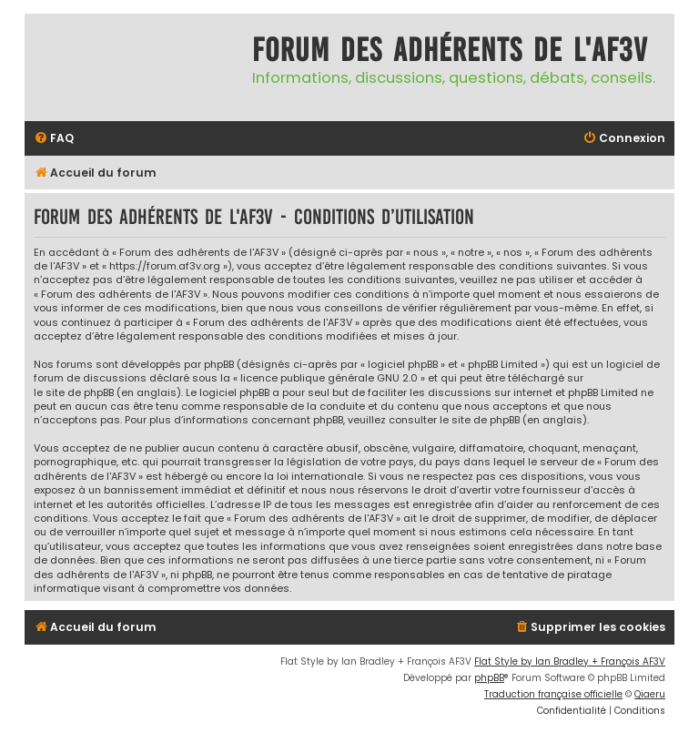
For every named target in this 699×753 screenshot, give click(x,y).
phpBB (489, 678)
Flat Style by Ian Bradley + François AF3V (569, 661)
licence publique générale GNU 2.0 (329, 378)
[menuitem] (54, 139)
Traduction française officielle (553, 694)
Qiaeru (649, 694)
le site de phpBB (74, 393)
